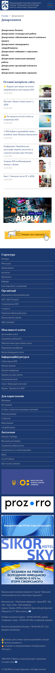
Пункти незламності (13, 643)
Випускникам (7, 423)
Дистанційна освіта (9, 334)
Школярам (5, 400)
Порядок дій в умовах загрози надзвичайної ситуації (26, 639)
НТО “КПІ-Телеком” (10, 300)
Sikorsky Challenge (9, 436)
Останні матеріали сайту (19, 81)
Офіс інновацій (7, 322)
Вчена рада (6, 263)
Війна (3, 455)
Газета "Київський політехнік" (14, 384)
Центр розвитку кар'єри (11, 318)
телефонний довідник (43, 620)
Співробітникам (8, 427)
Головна (4, 16)
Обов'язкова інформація (25, 602)
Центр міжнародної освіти (12, 352)
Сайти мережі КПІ (9, 361)
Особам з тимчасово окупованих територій (19, 409)
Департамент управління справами (19, 73)
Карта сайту (12, 605)
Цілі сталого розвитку (10, 464)
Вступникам (6, 405)
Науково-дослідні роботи (12, 375)
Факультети (6, 277)
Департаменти (7, 268)
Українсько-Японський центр (13, 313)
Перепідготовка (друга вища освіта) (16, 343)
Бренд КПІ (41, 602)
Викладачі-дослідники (10, 441)
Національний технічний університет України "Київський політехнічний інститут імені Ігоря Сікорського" (25, 5)
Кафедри (5, 281)
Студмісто (5, 309)
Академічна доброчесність (12, 446)
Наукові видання (8, 366)
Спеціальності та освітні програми (16, 450)
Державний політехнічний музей (15, 295)
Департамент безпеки (12, 30)
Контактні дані (7, 602)
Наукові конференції (10, 370)
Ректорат (5, 259)
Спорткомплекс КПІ (9, 304)
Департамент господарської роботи (18, 33)
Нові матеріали (24, 605)
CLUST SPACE (7, 459)
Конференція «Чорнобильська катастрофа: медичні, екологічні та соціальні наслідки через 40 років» (18, 149)
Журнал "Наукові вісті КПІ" (13, 388)
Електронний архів (9, 379)
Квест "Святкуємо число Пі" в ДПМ (19, 176)
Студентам (5, 418)
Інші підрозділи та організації (14, 286)
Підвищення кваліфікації (12, 348)
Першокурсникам (8, 414)
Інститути (5, 272)
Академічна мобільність (11, 339)
